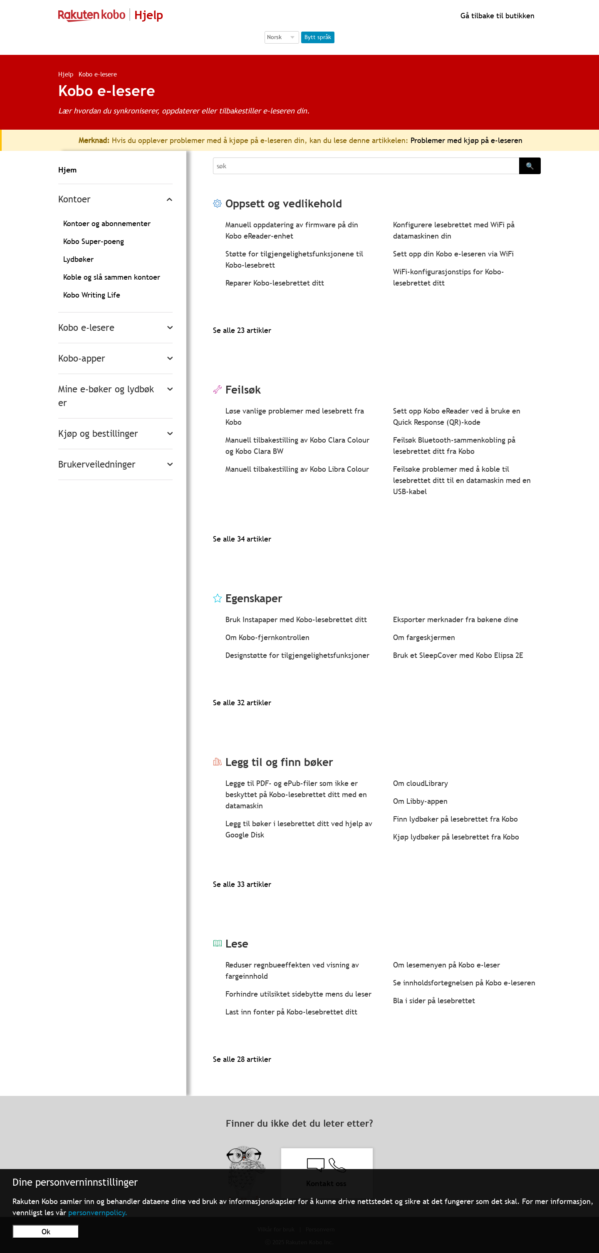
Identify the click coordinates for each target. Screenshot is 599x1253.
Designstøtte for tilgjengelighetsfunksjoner (297, 655)
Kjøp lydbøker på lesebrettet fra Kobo (456, 837)
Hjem (67, 170)
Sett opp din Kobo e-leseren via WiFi (453, 253)
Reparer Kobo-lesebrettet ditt (274, 283)
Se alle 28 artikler (242, 1059)
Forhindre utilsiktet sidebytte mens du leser (298, 994)
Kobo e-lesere (86, 327)
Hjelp (65, 74)
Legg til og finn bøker (279, 762)
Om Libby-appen (420, 801)
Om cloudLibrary (420, 783)
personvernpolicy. (98, 1212)
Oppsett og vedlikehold (283, 203)
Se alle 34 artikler (242, 539)
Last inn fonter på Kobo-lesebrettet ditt (291, 1012)
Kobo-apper (81, 358)
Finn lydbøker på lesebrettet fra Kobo (455, 819)
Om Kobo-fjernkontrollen (267, 637)
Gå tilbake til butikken (496, 15)
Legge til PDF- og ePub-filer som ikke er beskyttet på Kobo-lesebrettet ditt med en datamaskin (296, 794)
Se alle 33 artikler (242, 884)
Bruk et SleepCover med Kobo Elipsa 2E (458, 655)
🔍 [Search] (530, 165)
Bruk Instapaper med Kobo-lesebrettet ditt (296, 619)
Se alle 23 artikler (242, 330)
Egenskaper (253, 598)
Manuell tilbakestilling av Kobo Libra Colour (297, 469)
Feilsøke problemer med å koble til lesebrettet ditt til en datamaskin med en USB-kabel (462, 480)
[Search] (366, 166)
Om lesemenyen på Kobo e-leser (446, 965)
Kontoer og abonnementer (107, 223)
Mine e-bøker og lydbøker (106, 396)
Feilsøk (243, 389)
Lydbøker (78, 259)
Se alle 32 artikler (242, 702)
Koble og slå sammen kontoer (111, 277)
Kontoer (74, 199)
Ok (46, 1231)
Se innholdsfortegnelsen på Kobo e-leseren (464, 982)
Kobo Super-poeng (93, 241)
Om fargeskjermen (424, 637)
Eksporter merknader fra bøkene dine (455, 619)
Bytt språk (317, 37)
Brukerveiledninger (97, 464)
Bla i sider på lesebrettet (434, 1000)
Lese (236, 943)
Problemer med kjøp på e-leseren (466, 140)
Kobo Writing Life (91, 295)
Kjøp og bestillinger (98, 433)
